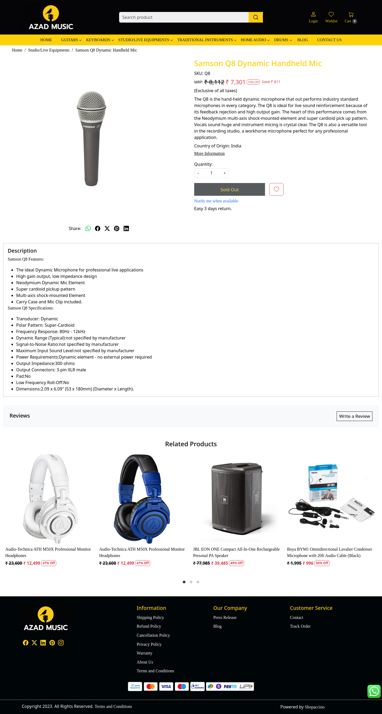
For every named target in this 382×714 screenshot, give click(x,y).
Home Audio (255, 40)
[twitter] (107, 228)
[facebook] (97, 228)
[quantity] (211, 173)
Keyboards (100, 40)
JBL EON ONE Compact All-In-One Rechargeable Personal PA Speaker (236, 552)
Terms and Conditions (155, 671)
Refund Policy (149, 626)
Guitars (71, 40)
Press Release (225, 617)
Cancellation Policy (153, 635)
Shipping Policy (150, 617)
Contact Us (329, 40)
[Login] (313, 17)
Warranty (144, 653)
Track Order (300, 626)
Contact (296, 617)
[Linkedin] (43, 643)
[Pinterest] (52, 643)
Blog (302, 40)
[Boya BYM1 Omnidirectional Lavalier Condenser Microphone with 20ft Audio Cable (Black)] (332, 499)
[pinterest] (116, 228)
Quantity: (203, 164)
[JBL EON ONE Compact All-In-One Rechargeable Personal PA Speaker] (238, 499)
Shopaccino (315, 707)
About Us (145, 662)
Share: (75, 228)
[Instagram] (61, 643)
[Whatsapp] (88, 228)
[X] (34, 643)
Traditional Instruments (206, 40)
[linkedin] (126, 228)
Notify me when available (216, 201)
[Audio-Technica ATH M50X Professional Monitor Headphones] (50, 499)
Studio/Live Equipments (145, 40)
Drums (282, 40)
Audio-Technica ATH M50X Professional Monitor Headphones (48, 552)
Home (46, 40)
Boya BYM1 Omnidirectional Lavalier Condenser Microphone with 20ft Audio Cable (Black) (329, 552)
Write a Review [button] (354, 416)
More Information (209, 153)
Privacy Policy (149, 644)
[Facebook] (25, 643)
